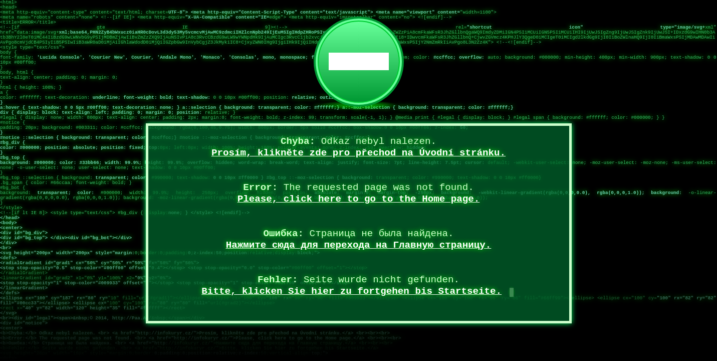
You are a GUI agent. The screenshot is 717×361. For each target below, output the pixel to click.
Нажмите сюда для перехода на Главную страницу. (359, 245)
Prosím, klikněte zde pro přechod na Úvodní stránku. (358, 152)
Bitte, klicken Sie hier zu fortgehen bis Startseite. (351, 291)
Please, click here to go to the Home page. (358, 199)
